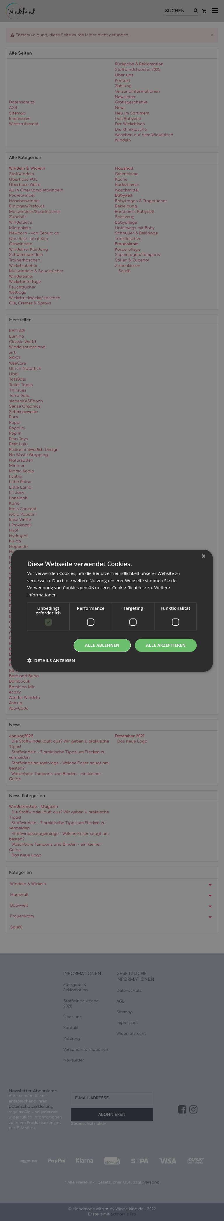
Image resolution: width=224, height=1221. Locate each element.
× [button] (203, 556)
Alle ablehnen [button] (102, 645)
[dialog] (112, 610)
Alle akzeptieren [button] (166, 645)
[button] (51, 660)
